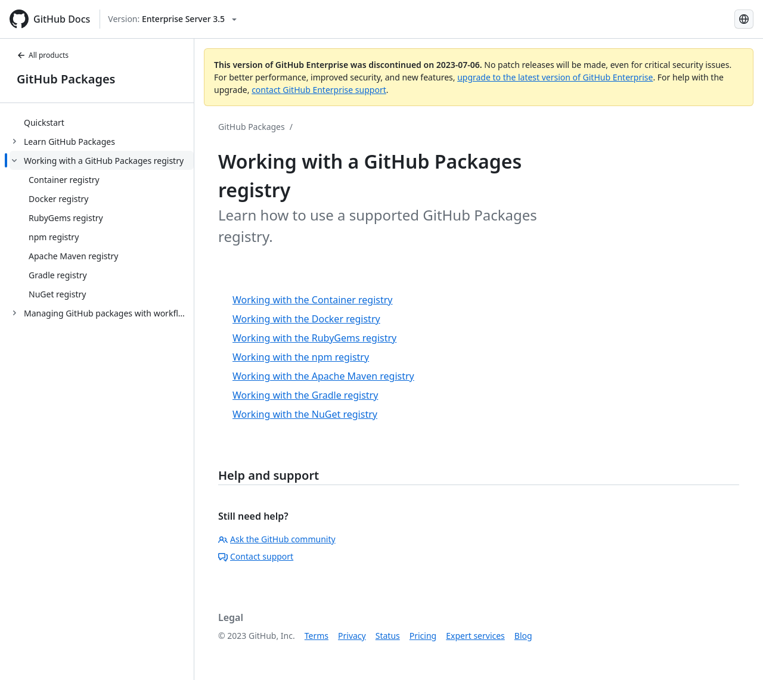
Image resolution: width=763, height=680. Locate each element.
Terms (316, 635)
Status (388, 635)
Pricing (423, 635)
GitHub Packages (66, 79)
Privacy (352, 635)
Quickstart (44, 122)
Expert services (475, 635)
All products (43, 55)
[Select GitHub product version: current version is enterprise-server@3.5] (172, 19)
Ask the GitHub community (277, 539)
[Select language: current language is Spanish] (743, 19)
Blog (523, 635)
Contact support (255, 556)
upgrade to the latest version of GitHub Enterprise (555, 77)
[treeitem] (102, 122)
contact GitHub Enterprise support (319, 89)
